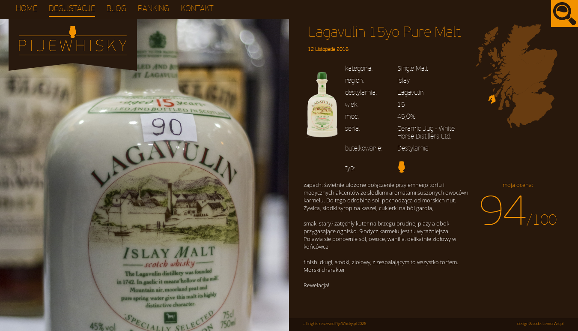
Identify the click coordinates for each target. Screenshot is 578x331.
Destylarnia (413, 148)
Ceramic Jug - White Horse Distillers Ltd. (426, 132)
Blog (116, 8)
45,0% (406, 116)
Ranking (153, 8)
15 (401, 104)
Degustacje (72, 8)
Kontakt (197, 8)
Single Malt (412, 68)
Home (26, 8)
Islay (403, 80)
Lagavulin (410, 92)
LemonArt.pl (552, 323)
